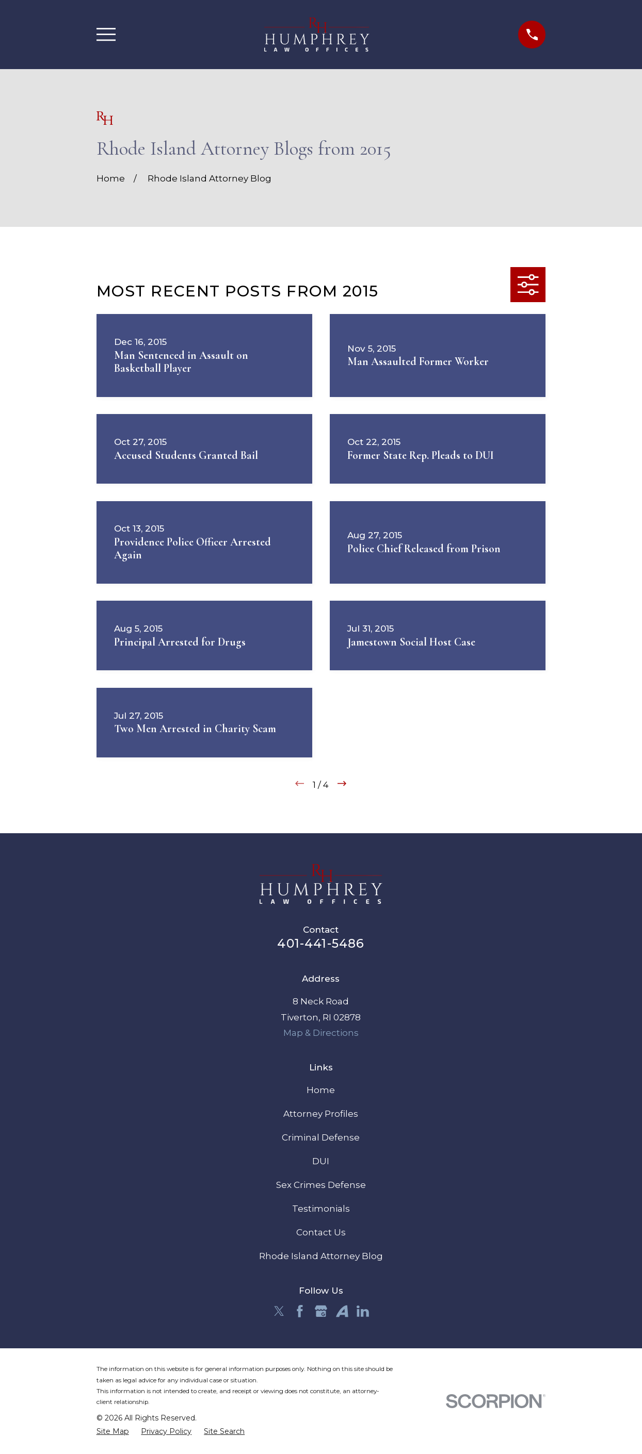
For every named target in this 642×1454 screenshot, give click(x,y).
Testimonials (321, 1208)
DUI (320, 1161)
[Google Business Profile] (321, 1311)
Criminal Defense (321, 1137)
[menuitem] (113, 1432)
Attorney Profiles (320, 1114)
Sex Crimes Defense (321, 1185)
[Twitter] (279, 1311)
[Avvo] (342, 1311)
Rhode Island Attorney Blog (321, 1256)
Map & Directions (321, 1033)
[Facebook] (300, 1311)
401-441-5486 (320, 943)
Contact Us (321, 1232)
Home (321, 1090)
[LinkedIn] (363, 1311)
